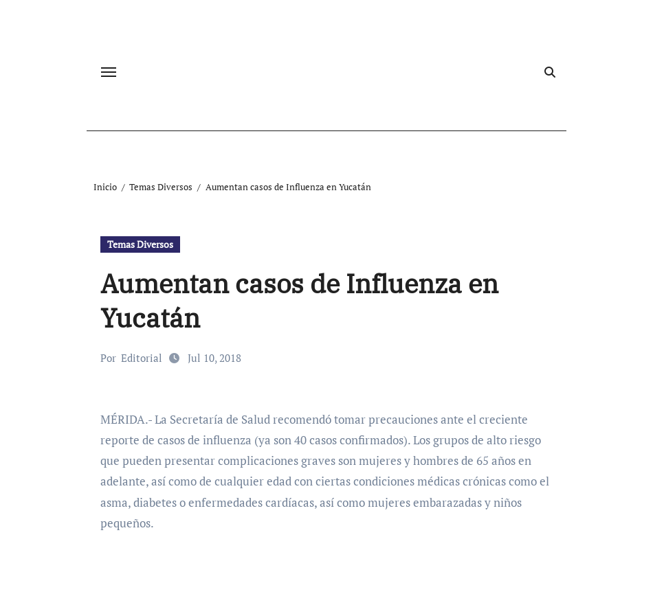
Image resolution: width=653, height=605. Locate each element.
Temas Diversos (140, 244)
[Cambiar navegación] (108, 72)
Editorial (141, 358)
